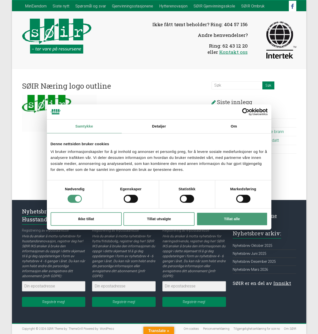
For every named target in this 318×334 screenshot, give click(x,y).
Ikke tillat (86, 219)
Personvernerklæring (216, 329)
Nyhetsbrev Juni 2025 (249, 254)
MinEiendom (36, 6)
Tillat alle (232, 219)
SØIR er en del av (262, 283)
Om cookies (191, 329)
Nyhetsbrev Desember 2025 (254, 262)
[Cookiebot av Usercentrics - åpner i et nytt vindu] (246, 112)
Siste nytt (61, 6)
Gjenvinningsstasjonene (132, 6)
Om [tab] (234, 126)
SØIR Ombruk (253, 6)
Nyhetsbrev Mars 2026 (250, 269)
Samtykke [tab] (84, 126)
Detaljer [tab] (159, 126)
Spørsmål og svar (90, 6)
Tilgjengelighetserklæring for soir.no (256, 329)
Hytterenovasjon (173, 6)
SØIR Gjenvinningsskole (214, 6)
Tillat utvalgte (159, 219)
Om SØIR (290, 329)
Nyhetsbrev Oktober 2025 (252, 246)
